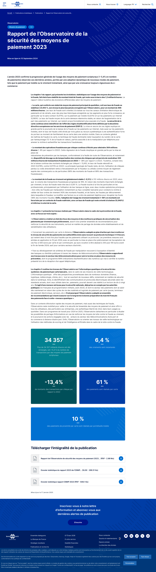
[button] (78, 458)
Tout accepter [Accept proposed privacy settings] (131, 557)
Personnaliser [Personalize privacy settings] (129, 563)
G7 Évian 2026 (70, 535)
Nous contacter (104, 535)
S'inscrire (78, 522)
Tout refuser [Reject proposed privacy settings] (145, 557)
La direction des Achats (107, 545)
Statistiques (69, 547)
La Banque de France (38, 539)
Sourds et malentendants (108, 538)
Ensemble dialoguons (38, 535)
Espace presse (104, 542)
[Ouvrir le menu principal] (4, 4)
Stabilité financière (71, 543)
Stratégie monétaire (38, 543)
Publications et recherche (40, 547)
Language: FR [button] (130, 4)
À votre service (70, 539)
